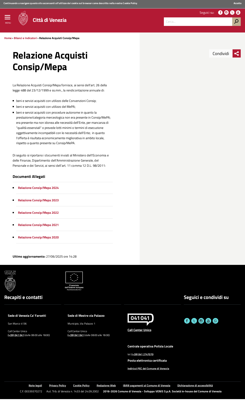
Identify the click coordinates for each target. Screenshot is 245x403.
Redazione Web (106, 389)
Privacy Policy (57, 389)
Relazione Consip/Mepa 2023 (38, 204)
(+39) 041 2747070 (142, 358)
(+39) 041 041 (16, 339)
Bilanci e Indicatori (25, 42)
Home (8, 42)
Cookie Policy (130, 3)
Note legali (35, 389)
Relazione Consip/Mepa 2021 (38, 229)
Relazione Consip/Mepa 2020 (38, 241)
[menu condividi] (237, 57)
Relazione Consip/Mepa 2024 (38, 191)
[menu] (8, 20)
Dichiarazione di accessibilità (195, 389)
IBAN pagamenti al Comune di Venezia (146, 389)
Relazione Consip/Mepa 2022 (38, 216)
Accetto (237, 3)
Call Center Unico (139, 334)
